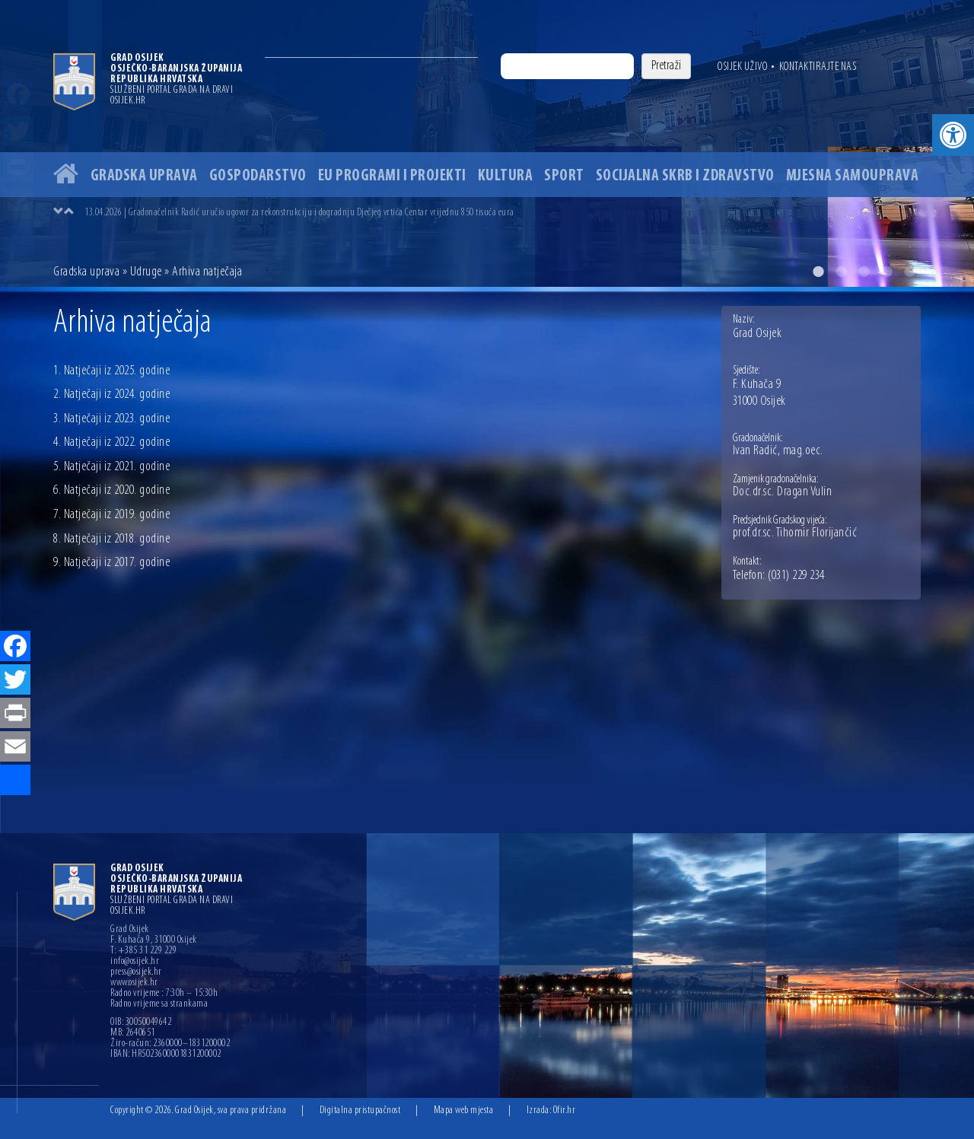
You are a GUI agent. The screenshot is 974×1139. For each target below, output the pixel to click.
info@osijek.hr (134, 961)
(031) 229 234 (796, 576)
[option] (487, 143)
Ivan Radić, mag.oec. (778, 451)
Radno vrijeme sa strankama (159, 1004)
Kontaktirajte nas (818, 67)
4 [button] (886, 271)
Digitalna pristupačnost (360, 1110)
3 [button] (863, 271)
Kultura (505, 176)
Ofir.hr (564, 1110)
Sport (564, 176)
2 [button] (840, 271)
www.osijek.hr (134, 983)
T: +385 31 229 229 (143, 951)
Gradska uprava (144, 176)
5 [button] (909, 271)
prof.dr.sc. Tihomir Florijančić (795, 533)
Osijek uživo (742, 67)
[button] (953, 135)
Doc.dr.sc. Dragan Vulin (782, 492)
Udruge (146, 272)
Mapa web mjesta (464, 1110)
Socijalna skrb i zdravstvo (685, 176)
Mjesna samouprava (852, 176)
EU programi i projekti (392, 176)
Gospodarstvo (258, 176)
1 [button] (818, 271)
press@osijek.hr (136, 972)
